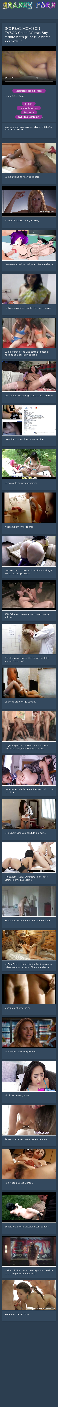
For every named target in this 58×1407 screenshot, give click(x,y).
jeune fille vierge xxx (28, 116)
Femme (28, 103)
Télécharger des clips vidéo (29, 90)
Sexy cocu (29, 112)
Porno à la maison (29, 108)
